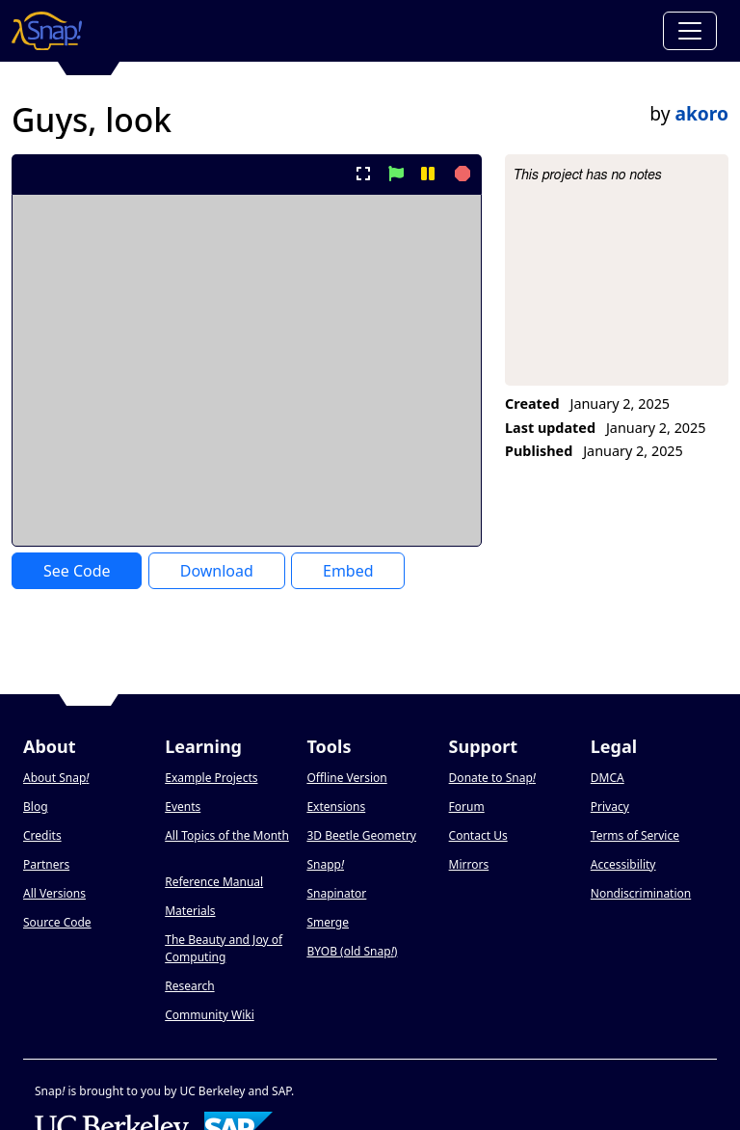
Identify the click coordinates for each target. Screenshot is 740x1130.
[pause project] (427, 173)
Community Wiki (209, 1015)
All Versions (54, 893)
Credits (42, 835)
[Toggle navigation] (690, 31)
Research (189, 986)
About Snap (56, 777)
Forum (467, 806)
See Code (77, 570)
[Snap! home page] (47, 31)
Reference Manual (214, 882)
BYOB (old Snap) (351, 951)
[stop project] (460, 173)
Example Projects (211, 777)
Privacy (610, 806)
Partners (46, 864)
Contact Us (478, 835)
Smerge (327, 922)
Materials (190, 910)
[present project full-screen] (364, 173)
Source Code (57, 922)
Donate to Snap (492, 777)
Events (182, 806)
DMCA (607, 777)
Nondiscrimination (641, 893)
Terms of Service (635, 835)
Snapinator (336, 893)
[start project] (396, 173)
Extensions (335, 806)
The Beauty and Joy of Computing (223, 948)
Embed (348, 570)
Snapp (325, 864)
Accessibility (623, 864)
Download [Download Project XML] (216, 570)
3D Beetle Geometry (361, 835)
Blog (35, 806)
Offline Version (346, 777)
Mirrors (469, 864)
